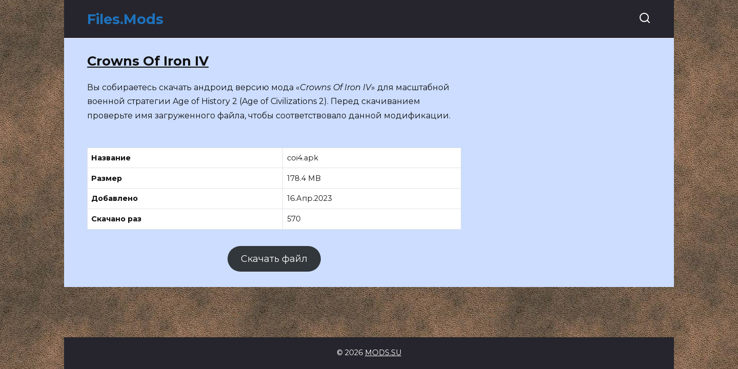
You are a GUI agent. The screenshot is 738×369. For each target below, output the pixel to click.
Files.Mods (125, 19)
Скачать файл (274, 258)
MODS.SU (383, 352)
